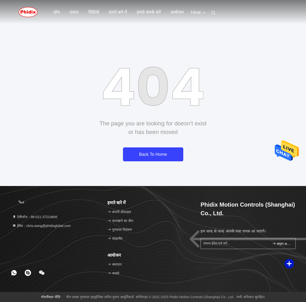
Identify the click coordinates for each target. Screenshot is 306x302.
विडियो (93, 12)
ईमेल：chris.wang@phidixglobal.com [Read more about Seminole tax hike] (41, 226)
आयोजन (177, 12)
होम (57, 12)
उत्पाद (74, 12)
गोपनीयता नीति (50, 297)
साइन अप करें (282, 244)
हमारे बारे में (118, 12)
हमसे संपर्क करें (149, 12)
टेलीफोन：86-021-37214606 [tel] (34, 217)
